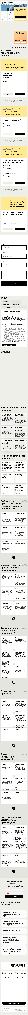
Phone (3, 261)
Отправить (20, 228)
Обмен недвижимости (5, 304)
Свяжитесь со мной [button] (14, 1003)
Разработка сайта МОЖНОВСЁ (20, 1010)
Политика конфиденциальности (18, 1009)
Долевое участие (16, 304)
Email (2, 244)
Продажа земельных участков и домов (8, 307)
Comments (4, 270)
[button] (20, 14)
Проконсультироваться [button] (20, 17)
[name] (14, 220)
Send (14, 284)
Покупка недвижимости (5, 301)
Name (3, 252)
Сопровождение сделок (21, 307)
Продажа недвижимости (16, 302)
